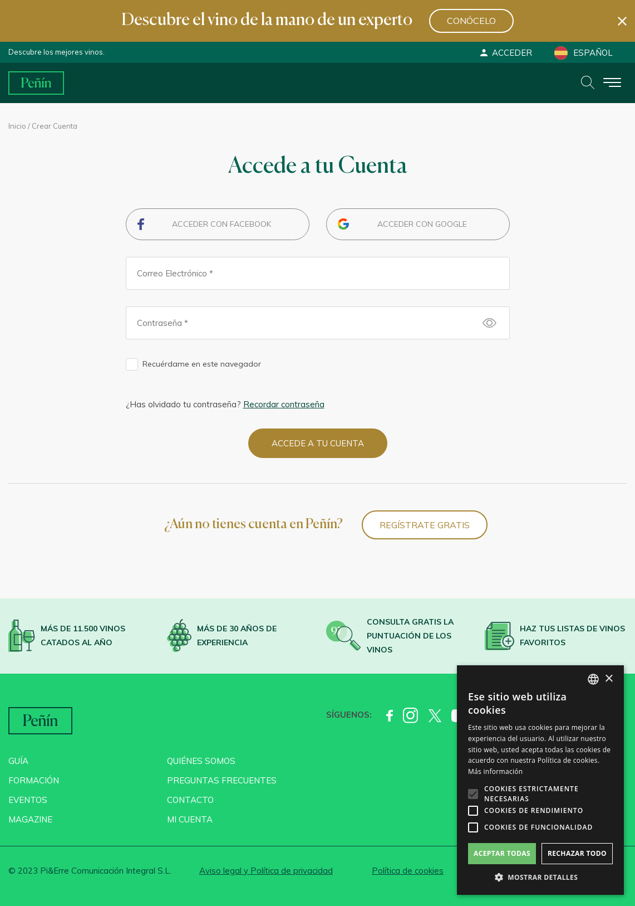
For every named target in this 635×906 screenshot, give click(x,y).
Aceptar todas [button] (502, 853)
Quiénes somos (201, 761)
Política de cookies (408, 870)
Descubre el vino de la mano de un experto (266, 20)
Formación (33, 780)
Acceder (505, 52)
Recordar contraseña (283, 404)
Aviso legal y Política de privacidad (266, 870)
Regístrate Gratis (425, 524)
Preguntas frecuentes (222, 780)
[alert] (540, 780)
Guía (18, 761)
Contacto (190, 800)
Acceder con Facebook (221, 224)
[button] (540, 877)
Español (583, 53)
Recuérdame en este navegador (201, 364)
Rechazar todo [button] (577, 853)
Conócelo (471, 20)
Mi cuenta (190, 819)
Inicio (17, 125)
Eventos (27, 800)
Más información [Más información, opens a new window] (495, 771)
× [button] (608, 679)
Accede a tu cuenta (318, 443)
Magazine (30, 819)
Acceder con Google (422, 224)
